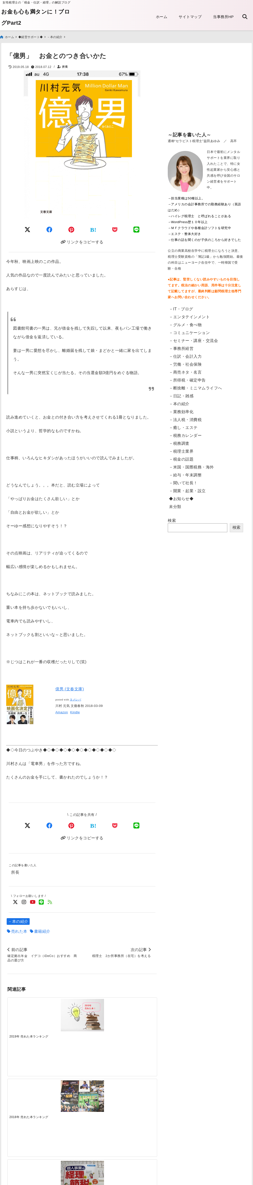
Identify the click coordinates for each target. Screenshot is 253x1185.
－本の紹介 (18, 921)
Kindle (75, 711)
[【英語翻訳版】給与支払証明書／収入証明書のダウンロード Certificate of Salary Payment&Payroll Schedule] (26, 1090)
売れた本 (19, 931)
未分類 (175, 504)
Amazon (61, 711)
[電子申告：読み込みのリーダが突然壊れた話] (63, 1091)
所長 (65, 64)
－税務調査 (179, 441)
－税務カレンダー (185, 433)
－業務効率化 (181, 409)
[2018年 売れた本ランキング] (63, 1012)
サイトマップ (190, 17)
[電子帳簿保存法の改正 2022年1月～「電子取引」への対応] (101, 1089)
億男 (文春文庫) (69, 688)
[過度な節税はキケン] (138, 1016)
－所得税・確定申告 (187, 378)
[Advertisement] (205, 88)
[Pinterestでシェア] (71, 227)
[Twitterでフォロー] (15, 902)
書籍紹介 (42, 931)
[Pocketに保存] (115, 227)
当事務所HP (223, 17)
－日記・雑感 (181, 394)
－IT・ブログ (181, 307)
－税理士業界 (181, 449)
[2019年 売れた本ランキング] (26, 1013)
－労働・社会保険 (185, 362)
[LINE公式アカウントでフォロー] (41, 902)
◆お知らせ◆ (181, 496)
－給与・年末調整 (185, 473)
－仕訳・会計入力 (185, 354)
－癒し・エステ (183, 425)
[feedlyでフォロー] (50, 902)
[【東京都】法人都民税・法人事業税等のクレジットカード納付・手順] (138, 1095)
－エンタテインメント (189, 315)
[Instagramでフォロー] (24, 902)
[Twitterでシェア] (27, 227)
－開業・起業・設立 (187, 489)
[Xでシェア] (27, 824)
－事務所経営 (181, 346)
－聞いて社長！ (183, 481)
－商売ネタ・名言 (185, 370)
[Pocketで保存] (115, 824)
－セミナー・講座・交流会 (193, 338)
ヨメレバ (75, 698)
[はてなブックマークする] (93, 227)
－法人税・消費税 (185, 417)
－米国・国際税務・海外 (191, 465)
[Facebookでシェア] (49, 227)
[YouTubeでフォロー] (32, 902)
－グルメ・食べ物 (185, 322)
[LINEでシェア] (136, 227)
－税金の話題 (181, 457)
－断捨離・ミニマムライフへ (195, 386)
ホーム (162, 17)
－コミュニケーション (189, 330)
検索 (172, 518)
